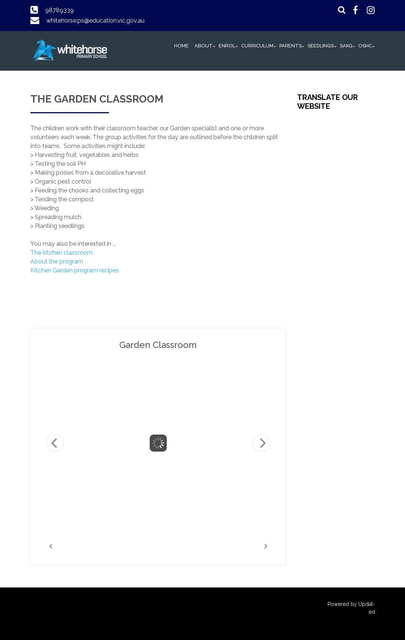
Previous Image (55, 443)
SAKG (346, 45)
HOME (181, 45)
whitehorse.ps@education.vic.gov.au (95, 20)
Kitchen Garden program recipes (75, 270)
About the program (56, 261)
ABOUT (204, 45)
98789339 (59, 10)
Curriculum (257, 45)
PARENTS (290, 45)
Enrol (227, 45)
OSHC (365, 45)
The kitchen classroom (61, 252)
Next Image (261, 443)
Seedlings (321, 45)
